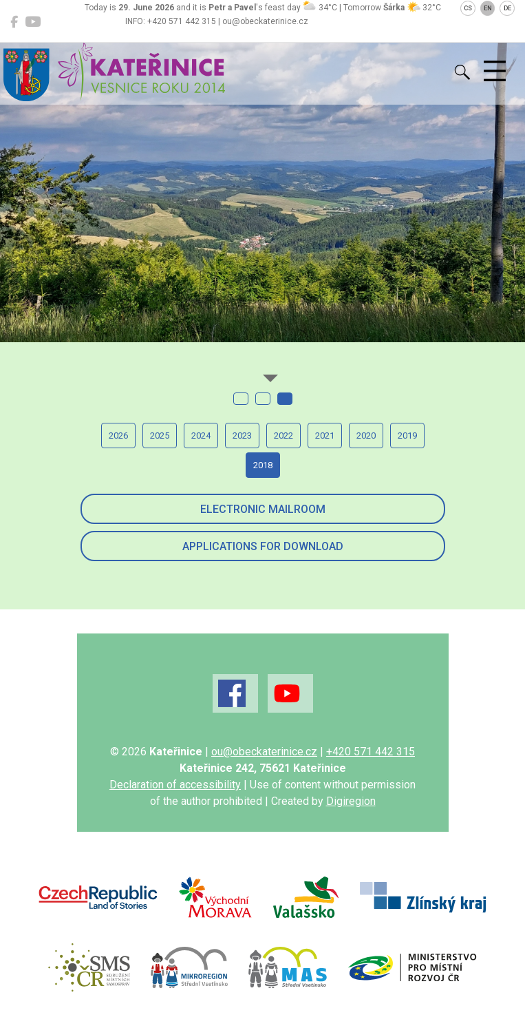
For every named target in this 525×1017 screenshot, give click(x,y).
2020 (366, 435)
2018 (262, 465)
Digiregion (351, 801)
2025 (159, 435)
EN (488, 8)
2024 (201, 435)
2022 (283, 435)
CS (468, 8)
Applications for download (262, 546)
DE (507, 8)
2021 (324, 435)
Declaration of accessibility (175, 784)
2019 (407, 435)
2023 (242, 435)
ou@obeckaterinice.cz (264, 751)
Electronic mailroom (262, 509)
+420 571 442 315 (370, 751)
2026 (118, 435)
